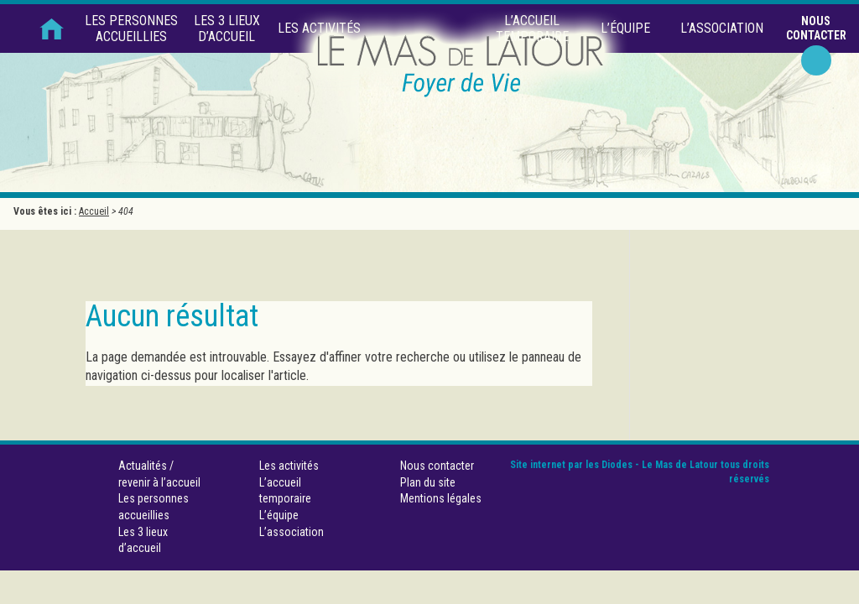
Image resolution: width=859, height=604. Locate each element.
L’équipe (625, 28)
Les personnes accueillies (131, 28)
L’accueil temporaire (532, 28)
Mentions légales (441, 498)
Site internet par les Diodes (571, 465)
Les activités (319, 28)
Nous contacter (816, 28)
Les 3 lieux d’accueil (227, 28)
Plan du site (428, 482)
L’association (721, 28)
